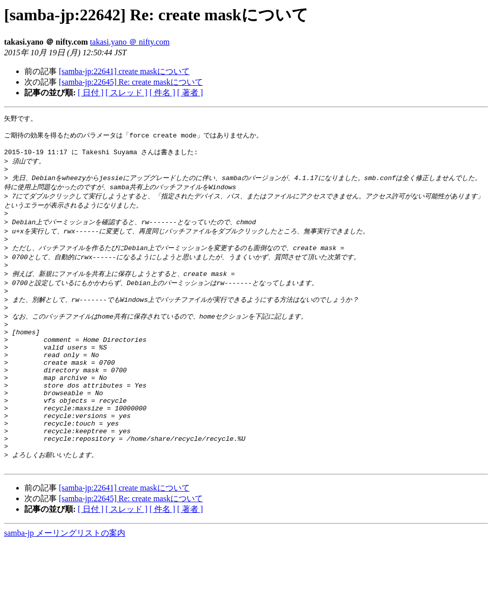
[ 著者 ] (190, 92)
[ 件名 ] (162, 92)
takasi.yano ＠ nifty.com (129, 42)
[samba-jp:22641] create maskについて (124, 71)
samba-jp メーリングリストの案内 (64, 581)
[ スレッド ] (127, 92)
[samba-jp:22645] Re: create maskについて (131, 82)
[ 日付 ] (90, 92)
